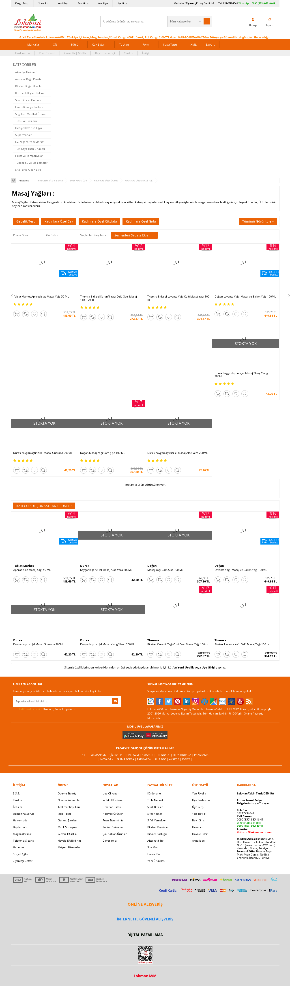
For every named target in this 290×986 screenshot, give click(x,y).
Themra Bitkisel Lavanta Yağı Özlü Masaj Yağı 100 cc (178, 298)
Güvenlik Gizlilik (67, 834)
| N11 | (84, 755)
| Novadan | (107, 759)
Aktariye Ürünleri (26, 72)
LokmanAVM (145, 975)
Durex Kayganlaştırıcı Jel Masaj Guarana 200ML (42, 452)
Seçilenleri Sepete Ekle (134, 235)
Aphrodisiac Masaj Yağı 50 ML (32, 569)
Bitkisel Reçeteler (158, 827)
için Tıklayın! (253, 803)
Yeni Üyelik (186, 667)
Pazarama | (202, 755)
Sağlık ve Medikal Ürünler (31, 114)
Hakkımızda (22, 53)
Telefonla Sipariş (23, 841)
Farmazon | (146, 759)
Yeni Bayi (63, 3)
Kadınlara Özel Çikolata (99, 221)
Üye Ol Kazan (111, 793)
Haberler (18, 847)
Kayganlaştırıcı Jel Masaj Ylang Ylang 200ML (107, 644)
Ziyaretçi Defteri (23, 861)
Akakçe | (175, 759)
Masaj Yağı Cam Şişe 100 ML (165, 569)
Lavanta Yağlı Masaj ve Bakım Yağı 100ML (241, 569)
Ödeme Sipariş (67, 793)
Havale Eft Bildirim (69, 841)
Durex (84, 566)
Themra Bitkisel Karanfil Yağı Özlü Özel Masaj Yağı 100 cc (108, 298)
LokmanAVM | (100, 755)
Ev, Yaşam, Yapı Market (29, 142)
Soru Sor (43, 3)
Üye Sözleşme (201, 800)
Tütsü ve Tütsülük (26, 121)
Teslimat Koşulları (69, 807)
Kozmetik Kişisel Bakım (29, 93)
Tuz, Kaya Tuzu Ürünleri (30, 149)
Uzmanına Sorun (23, 814)
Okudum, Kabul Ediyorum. (44, 709)
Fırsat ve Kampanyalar (29, 156)
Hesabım (197, 827)
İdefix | (187, 759)
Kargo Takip (22, 3)
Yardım (128, 53)
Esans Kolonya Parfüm (29, 107)
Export (210, 44)
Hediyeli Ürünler (113, 814)
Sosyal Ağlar (20, 854)
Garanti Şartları (67, 820)
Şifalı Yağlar (154, 814)
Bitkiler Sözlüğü (157, 834)
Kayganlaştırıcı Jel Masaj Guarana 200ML (38, 644)
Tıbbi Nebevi (155, 800)
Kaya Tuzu (170, 44)
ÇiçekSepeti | (119, 755)
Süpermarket (23, 135)
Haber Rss (153, 854)
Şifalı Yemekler (156, 820)
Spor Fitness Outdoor (28, 100)
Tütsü (74, 44)
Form (146, 44)
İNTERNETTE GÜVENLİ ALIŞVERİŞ (145, 919)
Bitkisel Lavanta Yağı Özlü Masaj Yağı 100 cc (242, 644)
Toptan (124, 44)
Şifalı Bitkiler (155, 807)
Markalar (33, 44)
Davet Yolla (110, 841)
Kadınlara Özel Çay (59, 221)
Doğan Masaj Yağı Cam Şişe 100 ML (102, 452)
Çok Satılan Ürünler (115, 834)
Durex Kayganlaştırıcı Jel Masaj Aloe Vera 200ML (177, 452)
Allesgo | (162, 759)
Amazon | (149, 755)
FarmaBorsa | (126, 759)
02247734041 (230, 3)
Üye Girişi (208, 667)
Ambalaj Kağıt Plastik (28, 79)
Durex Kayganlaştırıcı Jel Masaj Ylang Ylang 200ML (241, 375)
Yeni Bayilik (199, 814)
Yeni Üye (103, 3)
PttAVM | (135, 755)
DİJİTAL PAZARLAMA (145, 934)
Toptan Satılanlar (113, 827)
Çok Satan (98, 44)
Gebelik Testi (26, 221)
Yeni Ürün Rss (156, 861)
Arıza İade (198, 841)
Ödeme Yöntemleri (69, 800)
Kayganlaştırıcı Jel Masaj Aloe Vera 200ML (106, 569)
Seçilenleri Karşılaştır (93, 235)
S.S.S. (16, 793)
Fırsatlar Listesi (112, 807)
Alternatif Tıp (155, 841)
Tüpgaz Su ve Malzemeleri (31, 163)
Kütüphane (154, 793)
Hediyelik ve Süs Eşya (28, 128)
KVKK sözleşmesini (30, 709)
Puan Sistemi (47, 53)
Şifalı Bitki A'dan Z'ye (28, 170)
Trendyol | (164, 755)
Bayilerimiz (20, 827)
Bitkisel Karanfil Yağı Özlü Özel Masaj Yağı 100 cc (177, 644)
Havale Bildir (200, 834)
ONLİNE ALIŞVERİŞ (145, 904)
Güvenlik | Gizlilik (75, 53)
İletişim (146, 53)
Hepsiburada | (183, 755)
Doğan (152, 566)
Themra (153, 640)
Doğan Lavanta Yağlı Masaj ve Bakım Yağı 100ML (245, 296)
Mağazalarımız (22, 834)
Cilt (55, 44)
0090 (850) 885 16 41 (250, 819)
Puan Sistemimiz (113, 820)
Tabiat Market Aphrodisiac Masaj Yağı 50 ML (41, 296)
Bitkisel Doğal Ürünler (29, 86)
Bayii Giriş (198, 820)
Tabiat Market (23, 566)
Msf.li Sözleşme (67, 827)
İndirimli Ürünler (113, 800)
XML (194, 44)
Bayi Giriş (82, 3)
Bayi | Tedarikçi (105, 53)
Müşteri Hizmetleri (69, 847)
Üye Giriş (122, 3)
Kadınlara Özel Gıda (141, 221)
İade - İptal (64, 814)
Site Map (152, 847)
